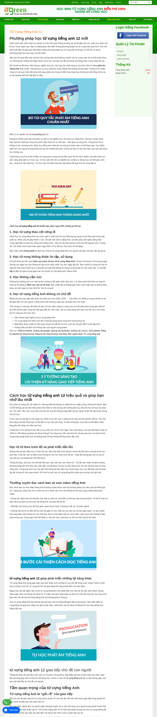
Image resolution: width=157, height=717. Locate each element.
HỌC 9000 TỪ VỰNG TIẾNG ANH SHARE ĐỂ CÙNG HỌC (91, 10)
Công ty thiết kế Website (22, 2)
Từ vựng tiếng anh (92, 334)
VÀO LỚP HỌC (43, 19)
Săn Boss (60, 19)
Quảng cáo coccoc (79, 331)
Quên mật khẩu (123, 59)
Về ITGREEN (148, 19)
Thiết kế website (25, 331)
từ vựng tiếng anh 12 (61, 38)
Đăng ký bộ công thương (46, 334)
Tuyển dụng (85, 2)
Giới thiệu (75, 2)
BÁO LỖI (132, 19)
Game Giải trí (94, 19)
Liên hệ (118, 2)
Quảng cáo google (41, 331)
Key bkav (63, 334)
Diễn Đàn (76, 19)
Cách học (26, 19)
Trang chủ (9, 19)
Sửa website (94, 331)
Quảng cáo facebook (60, 331)
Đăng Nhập (121, 55)
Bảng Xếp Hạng (114, 19)
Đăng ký (120, 51)
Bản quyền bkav (75, 334)
